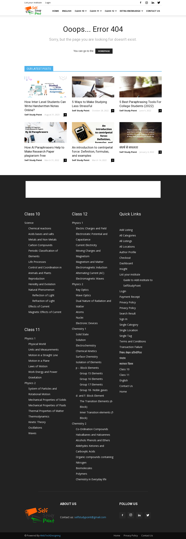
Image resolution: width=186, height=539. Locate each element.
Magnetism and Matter (89, 262)
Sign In (123, 319)
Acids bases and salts (41, 234)
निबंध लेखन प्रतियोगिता (130, 352)
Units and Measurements (43, 349)
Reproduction (36, 278)
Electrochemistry (86, 345)
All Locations (127, 246)
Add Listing (126, 230)
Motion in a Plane (39, 360)
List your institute (33, 2)
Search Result (127, 313)
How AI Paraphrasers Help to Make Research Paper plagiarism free (44, 151)
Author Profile (127, 252)
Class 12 (111, 10)
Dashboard (126, 263)
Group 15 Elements (91, 373)
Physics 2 (30, 383)
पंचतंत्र (122, 358)
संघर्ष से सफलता (128, 147)
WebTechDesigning (50, 535)
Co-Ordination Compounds (92, 429)
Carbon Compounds (40, 245)
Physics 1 (30, 338)
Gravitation (35, 377)
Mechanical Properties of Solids (47, 399)
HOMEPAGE (104, 51)
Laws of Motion (37, 366)
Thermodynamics (38, 416)
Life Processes (37, 262)
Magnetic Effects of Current (44, 312)
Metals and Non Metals (42, 239)
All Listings (125, 241)
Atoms (80, 312)
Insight (123, 269)
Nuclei (79, 317)
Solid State (82, 334)
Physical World (37, 344)
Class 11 (96, 10)
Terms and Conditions (132, 341)
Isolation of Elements (88, 362)
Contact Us (153, 10)
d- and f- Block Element (90, 395)
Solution (81, 340)
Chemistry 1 (79, 328)
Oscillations (35, 427)
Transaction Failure (130, 347)
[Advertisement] (93, 189)
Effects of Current (39, 306)
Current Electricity (86, 245)
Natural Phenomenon (41, 289)
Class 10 (81, 10)
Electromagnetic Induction (91, 267)
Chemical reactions (39, 228)
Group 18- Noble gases (94, 390)
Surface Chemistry (87, 356)
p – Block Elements (87, 367)
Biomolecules (84, 468)
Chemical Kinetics (86, 351)
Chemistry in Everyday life (91, 479)
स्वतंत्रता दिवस (126, 363)
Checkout (125, 257)
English (66, 10)
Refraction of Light (43, 301)
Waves (32, 433)
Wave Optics (83, 295)
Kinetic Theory (37, 422)
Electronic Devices (87, 323)
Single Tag (125, 336)
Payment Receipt (129, 296)
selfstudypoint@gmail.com (90, 517)
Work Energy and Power (42, 372)
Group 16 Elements (91, 379)
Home (55, 10)
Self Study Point (33, 114)
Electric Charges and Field (91, 228)
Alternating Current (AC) (90, 273)
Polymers (81, 473)
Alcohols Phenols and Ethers (93, 440)
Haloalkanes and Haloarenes (93, 434)
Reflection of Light (43, 295)
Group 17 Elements (91, 384)
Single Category (128, 324)
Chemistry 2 (79, 423)
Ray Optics (82, 289)
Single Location (128, 330)
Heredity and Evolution (41, 284)
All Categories (127, 235)
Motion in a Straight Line (43, 355)
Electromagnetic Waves (90, 278)
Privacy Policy (127, 302)
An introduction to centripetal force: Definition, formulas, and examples (92, 151)
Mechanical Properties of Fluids (47, 405)
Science (29, 223)
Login (48, 2)
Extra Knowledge (131, 10)
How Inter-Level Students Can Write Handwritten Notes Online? (45, 106)
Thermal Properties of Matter (46, 411)
